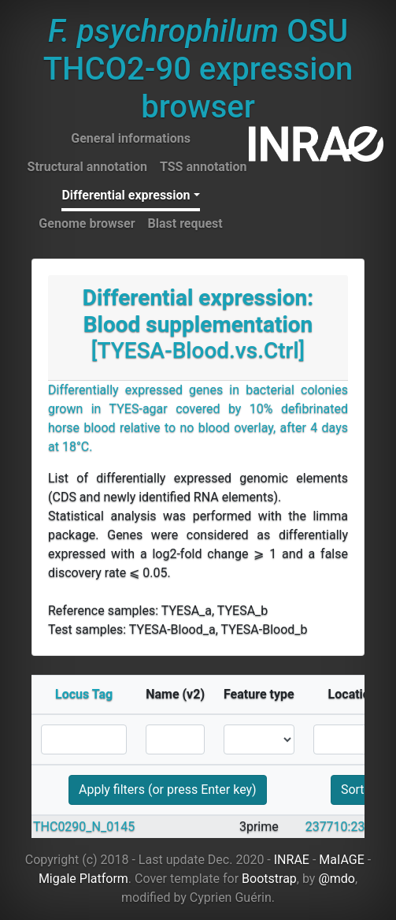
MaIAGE (342, 859)
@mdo (336, 878)
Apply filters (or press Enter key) (168, 789)
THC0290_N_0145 (84, 826)
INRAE (291, 859)
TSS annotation (203, 166)
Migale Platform (83, 878)
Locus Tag (84, 694)
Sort (353, 789)
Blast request (185, 223)
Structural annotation (87, 166)
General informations (131, 138)
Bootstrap (269, 878)
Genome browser (87, 223)
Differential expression (125, 195)
